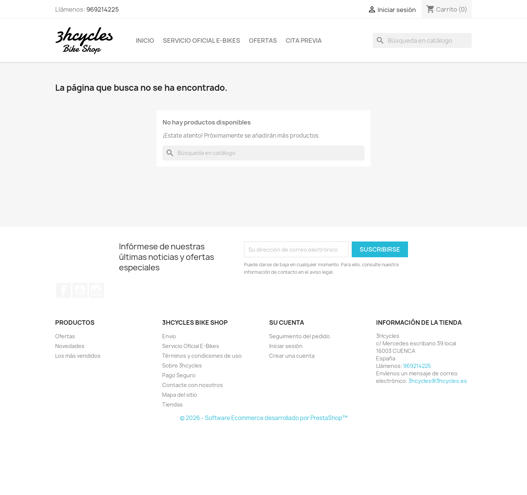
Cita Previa (304, 40)
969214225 (102, 9)
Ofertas (263, 40)
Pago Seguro (179, 375)
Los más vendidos (78, 355)
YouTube (79, 290)
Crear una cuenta (292, 355)
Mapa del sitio (179, 394)
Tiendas (172, 404)
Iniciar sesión (286, 346)
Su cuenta (286, 322)
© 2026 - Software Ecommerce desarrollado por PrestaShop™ (264, 418)
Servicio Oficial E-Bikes (201, 40)
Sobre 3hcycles (182, 365)
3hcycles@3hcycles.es (437, 380)
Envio (169, 336)
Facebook (63, 290)
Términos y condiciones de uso (202, 355)
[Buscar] (422, 40)
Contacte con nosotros (192, 384)
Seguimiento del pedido (299, 336)
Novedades (69, 346)
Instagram (96, 290)
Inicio (145, 40)
